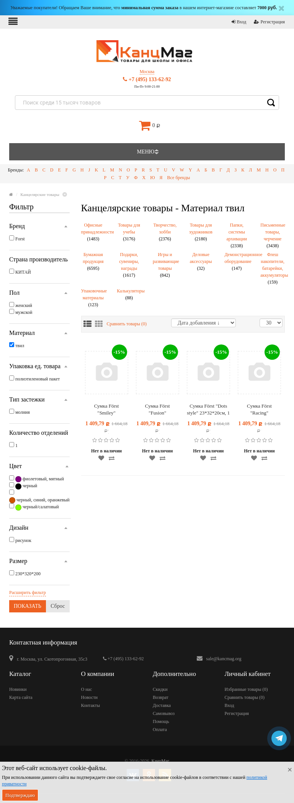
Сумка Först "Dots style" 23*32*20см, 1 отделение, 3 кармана (208, 409)
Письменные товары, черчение (272, 235)
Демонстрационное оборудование (237, 261)
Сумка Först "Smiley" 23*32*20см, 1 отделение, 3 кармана (106, 409)
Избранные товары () (246, 689)
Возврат (160, 697)
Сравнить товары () (127, 323)
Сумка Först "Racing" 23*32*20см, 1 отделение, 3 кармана (259, 409)
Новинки (17, 689)
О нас (86, 689)
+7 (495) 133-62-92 (147, 79)
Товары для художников (200, 232)
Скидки (160, 689)
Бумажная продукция (93, 261)
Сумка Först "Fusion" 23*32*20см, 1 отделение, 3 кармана (157, 409)
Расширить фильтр (27, 592)
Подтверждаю (20, 795)
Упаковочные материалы (93, 297)
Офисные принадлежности (93, 232)
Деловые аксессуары (201, 261)
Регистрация (269, 21)
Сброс (58, 606)
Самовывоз (164, 713)
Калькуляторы (129, 294)
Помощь (161, 721)
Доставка (162, 705)
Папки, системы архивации (236, 235)
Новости (89, 697)
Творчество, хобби (164, 232)
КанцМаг (161, 761)
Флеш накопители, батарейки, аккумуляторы (272, 268)
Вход (239, 21)
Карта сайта (21, 697)
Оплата (160, 729)
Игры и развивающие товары (165, 265)
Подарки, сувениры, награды (129, 265)
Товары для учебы (129, 232)
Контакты (90, 705)
